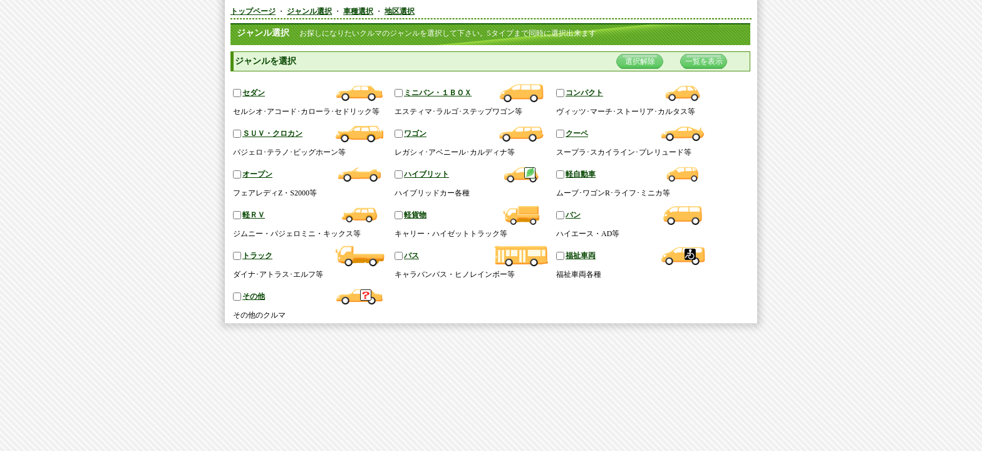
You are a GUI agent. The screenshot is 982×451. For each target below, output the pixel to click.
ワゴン (415, 133)
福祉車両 (581, 255)
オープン (257, 174)
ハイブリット (426, 174)
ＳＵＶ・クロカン (272, 133)
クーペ (577, 133)
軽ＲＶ (253, 214)
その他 (253, 296)
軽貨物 (415, 214)
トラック (257, 255)
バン (573, 214)
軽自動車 (581, 174)
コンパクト (584, 92)
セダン (253, 92)
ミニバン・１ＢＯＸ (438, 92)
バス (411, 255)
